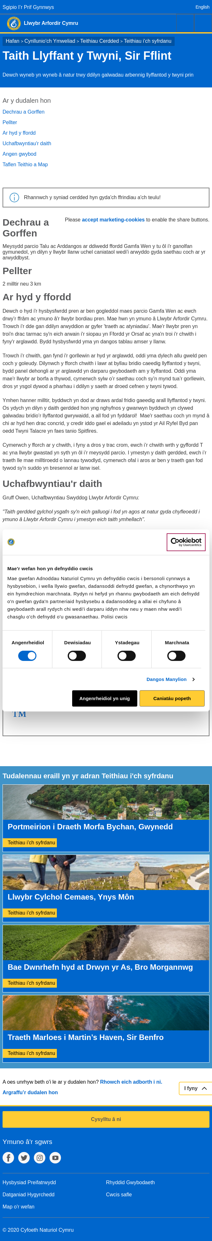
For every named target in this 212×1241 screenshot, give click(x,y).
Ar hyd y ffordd (19, 133)
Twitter (24, 1157)
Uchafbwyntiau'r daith (27, 143)
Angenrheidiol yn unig (104, 698)
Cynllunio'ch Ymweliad (49, 41)
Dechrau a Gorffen (23, 112)
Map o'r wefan (18, 1206)
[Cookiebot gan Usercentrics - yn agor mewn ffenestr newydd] (186, 542)
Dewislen (203, 23)
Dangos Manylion (167, 679)
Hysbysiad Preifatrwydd (29, 1182)
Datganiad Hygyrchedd (29, 1194)
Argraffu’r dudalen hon (30, 1092)
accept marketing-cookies (113, 219)
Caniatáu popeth (172, 698)
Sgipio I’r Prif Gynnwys (28, 7)
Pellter (10, 122)
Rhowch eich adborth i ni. (131, 1082)
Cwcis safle (119, 1194)
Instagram (39, 1157)
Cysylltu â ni (106, 1119)
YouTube (55, 1157)
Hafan (12, 41)
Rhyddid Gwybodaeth (130, 1182)
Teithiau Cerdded (99, 41)
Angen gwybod (19, 154)
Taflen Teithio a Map (25, 164)
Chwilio (185, 23)
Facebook (8, 1157)
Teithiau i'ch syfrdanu (147, 41)
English (202, 7)
